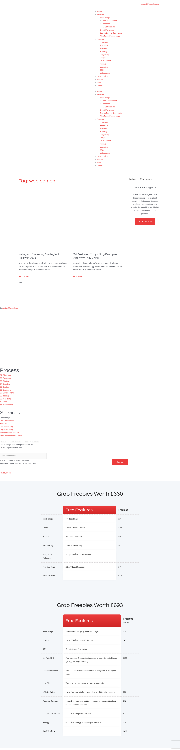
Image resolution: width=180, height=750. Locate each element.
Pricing (100, 79)
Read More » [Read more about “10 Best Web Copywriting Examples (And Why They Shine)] (78, 276)
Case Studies (102, 76)
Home (3, 444)
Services (100, 14)
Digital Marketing (107, 30)
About (99, 11)
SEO (102, 70)
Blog (99, 82)
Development (105, 61)
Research (104, 45)
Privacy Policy (6, 475)
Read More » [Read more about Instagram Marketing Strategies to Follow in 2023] (24, 276)
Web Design (105, 17)
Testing (103, 64)
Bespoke (106, 24)
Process (100, 39)
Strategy (103, 48)
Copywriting (105, 55)
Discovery (104, 42)
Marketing (104, 67)
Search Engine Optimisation (111, 33)
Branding (103, 51)
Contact (100, 85)
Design (103, 58)
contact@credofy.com (11, 308)
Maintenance (105, 73)
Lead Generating (109, 27)
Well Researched (109, 20)
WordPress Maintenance (110, 36)
